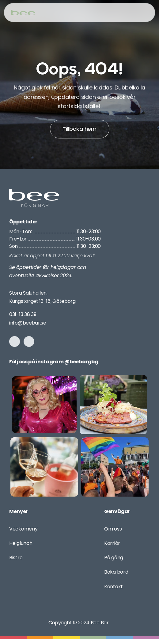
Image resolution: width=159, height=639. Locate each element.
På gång (113, 557)
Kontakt (113, 586)
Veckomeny (23, 528)
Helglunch (20, 543)
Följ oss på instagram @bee (44, 361)
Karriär (112, 543)
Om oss (113, 528)
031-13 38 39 (22, 314)
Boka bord (116, 571)
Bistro (15, 557)
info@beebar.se (27, 322)
